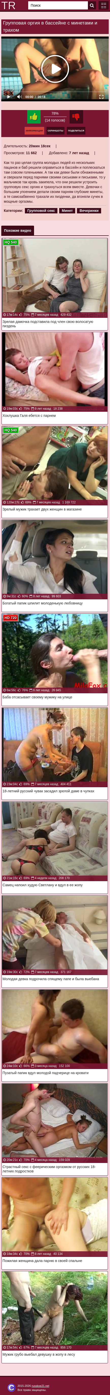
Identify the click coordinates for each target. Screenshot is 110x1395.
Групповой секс (41, 211)
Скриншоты (55, 130)
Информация (34, 130)
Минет (67, 211)
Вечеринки (89, 211)
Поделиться (76, 130)
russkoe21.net (40, 1385)
